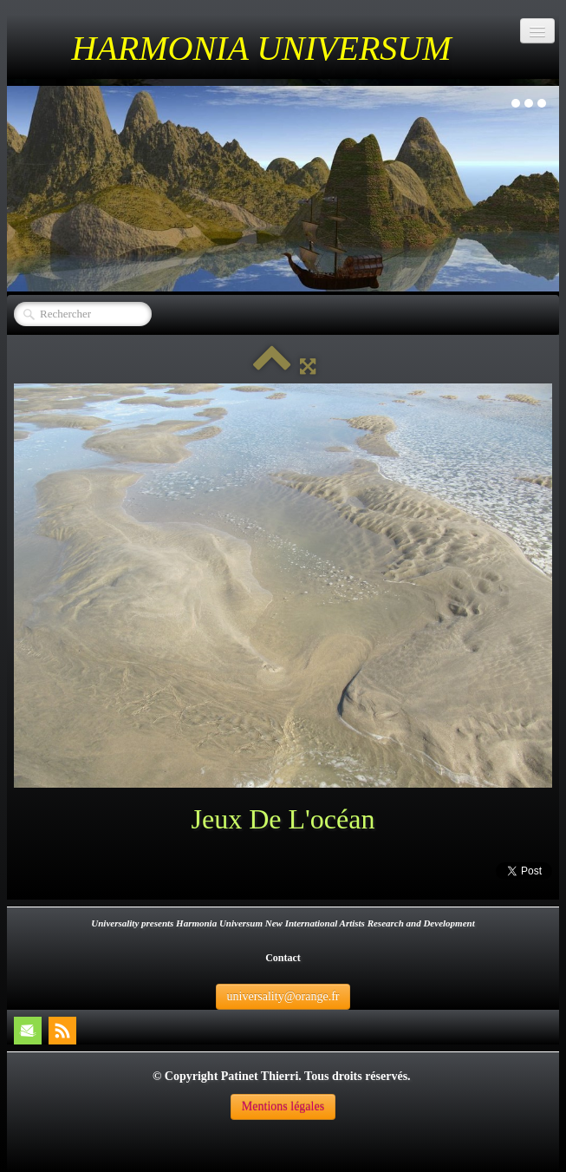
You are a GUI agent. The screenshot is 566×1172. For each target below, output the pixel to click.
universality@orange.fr (283, 996)
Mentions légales (283, 1106)
